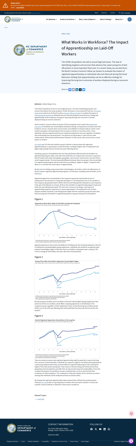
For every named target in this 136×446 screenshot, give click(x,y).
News (96, 13)
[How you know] (37, 13)
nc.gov (23, 441)
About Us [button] (118, 19)
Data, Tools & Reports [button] (87, 19)
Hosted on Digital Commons (122, 441)
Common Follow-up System (72, 113)
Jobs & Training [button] (105, 19)
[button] (130, 19)
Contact (112, 13)
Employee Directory (12, 441)
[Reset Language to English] (119, 13)
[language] (125, 13)
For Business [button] (50, 19)
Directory (104, 13)
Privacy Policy (74, 441)
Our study (38, 144)
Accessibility (45, 441)
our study (45, 382)
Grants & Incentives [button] (67, 19)
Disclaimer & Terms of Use (59, 441)
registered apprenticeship (43, 115)
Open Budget (85, 441)
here (40, 174)
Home (6, 27)
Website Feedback (33, 441)
